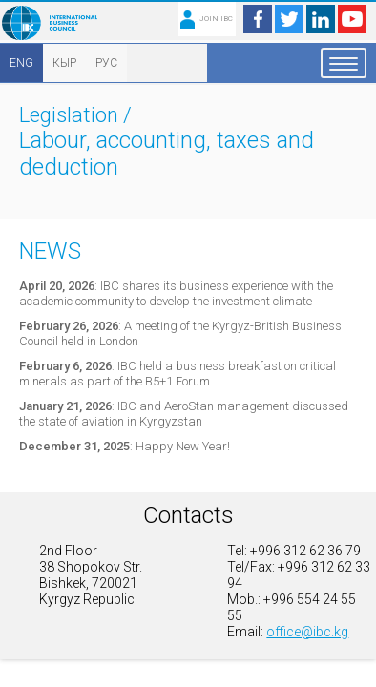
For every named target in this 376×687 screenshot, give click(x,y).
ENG (21, 63)
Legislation (68, 115)
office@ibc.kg (307, 631)
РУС (106, 63)
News (50, 251)
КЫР (64, 63)
